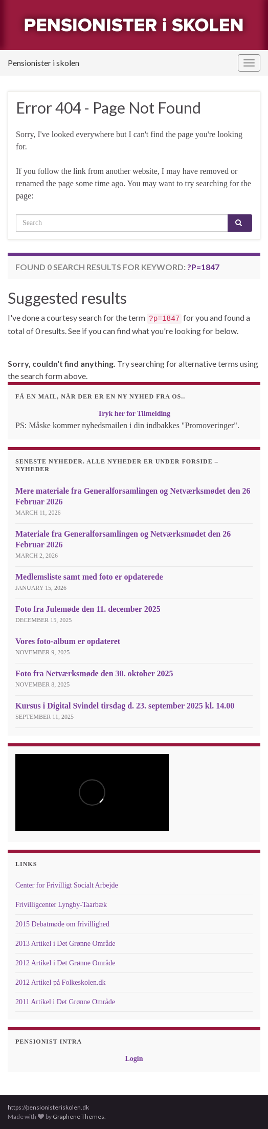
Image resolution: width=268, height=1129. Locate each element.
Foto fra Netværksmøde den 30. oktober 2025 (94, 673)
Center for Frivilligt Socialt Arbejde (66, 885)
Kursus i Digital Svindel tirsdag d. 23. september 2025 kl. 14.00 (124, 705)
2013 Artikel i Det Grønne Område (65, 943)
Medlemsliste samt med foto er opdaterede (89, 576)
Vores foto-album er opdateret (67, 641)
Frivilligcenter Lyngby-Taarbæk (61, 905)
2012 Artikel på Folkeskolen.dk (60, 982)
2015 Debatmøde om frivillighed (62, 924)
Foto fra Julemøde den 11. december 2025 (88, 609)
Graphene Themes (78, 1116)
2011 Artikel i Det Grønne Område (65, 1002)
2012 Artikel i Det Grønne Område (65, 963)
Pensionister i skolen (43, 63)
